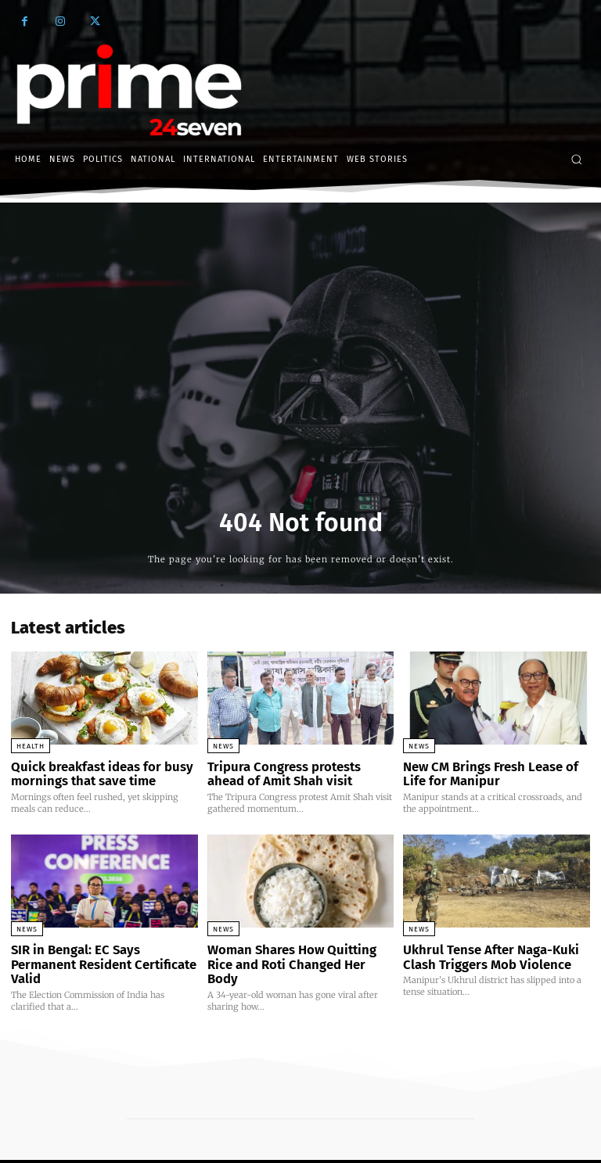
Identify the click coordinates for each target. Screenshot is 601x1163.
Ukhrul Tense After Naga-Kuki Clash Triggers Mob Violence (481, 952)
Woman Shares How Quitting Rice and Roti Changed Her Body (296, 952)
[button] (576, 159)
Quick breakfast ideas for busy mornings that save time (92, 772)
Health (30, 746)
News (223, 746)
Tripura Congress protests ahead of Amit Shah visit (295, 772)
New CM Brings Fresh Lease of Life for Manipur (493, 772)
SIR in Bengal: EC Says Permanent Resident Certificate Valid (100, 952)
